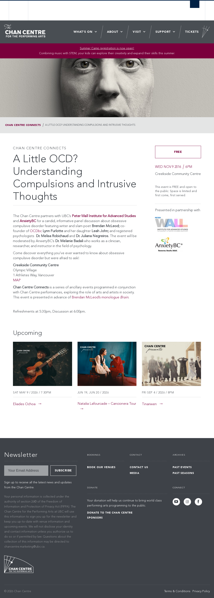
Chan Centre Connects (23, 125)
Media (134, 473)
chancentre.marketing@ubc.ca (24, 546)
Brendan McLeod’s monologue (100, 297)
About (112, 32)
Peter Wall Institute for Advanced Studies (104, 216)
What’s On (83, 32)
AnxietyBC (28, 221)
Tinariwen (149, 404)
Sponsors (95, 517)
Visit (137, 32)
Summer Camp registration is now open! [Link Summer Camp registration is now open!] (107, 48)
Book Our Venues (101, 467)
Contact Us (139, 467)
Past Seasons (183, 473)
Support (163, 32)
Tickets (192, 32)
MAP (17, 280)
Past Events (182, 467)
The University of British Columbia (22, 10)
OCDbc (36, 231)
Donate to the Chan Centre (110, 512)
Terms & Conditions (177, 591)
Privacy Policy (201, 591)
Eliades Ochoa (24, 404)
